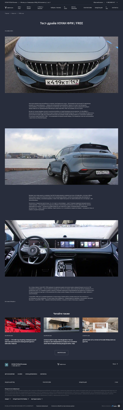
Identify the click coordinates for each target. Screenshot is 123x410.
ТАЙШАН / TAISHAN (56, 7)
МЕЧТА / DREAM (29, 7)
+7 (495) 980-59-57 (15, 366)
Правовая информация (42, 406)
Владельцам (98, 7)
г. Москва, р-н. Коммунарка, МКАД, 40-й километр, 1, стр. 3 (35, 2)
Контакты (115, 7)
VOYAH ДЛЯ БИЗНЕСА (31, 374)
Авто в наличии (74, 7)
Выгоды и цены (36, 399)
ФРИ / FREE (19, 7)
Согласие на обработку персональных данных (62, 406)
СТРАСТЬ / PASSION (40, 7)
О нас (107, 7)
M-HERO (65, 7)
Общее (7, 399)
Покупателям (88, 7)
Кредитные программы (20, 399)
